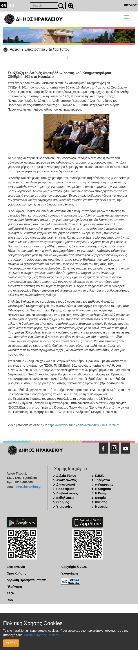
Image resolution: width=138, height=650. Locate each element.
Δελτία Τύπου (59, 49)
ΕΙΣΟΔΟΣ (130, 5)
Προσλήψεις (65, 489)
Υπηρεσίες (64, 506)
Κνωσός (101, 502)
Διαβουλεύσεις (67, 493)
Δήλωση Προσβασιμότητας (26, 580)
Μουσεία (101, 506)
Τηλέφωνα (102, 480)
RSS (10, 600)
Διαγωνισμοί (65, 484)
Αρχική (15, 49)
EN (11, 5)
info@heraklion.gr (28, 486)
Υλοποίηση (69, 573)
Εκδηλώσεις (65, 497)
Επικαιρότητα (34, 49)
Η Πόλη (100, 493)
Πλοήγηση (14, 586)
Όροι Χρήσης (16, 573)
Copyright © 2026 (74, 567)
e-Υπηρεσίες (104, 484)
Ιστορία (100, 497)
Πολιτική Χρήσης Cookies (41, 635)
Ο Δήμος (62, 502)
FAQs (11, 593)
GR (3, 5)
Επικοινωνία (16, 567)
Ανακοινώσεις (66, 480)
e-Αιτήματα (103, 489)
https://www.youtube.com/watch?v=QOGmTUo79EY (83, 425)
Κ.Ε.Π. (99, 475)
